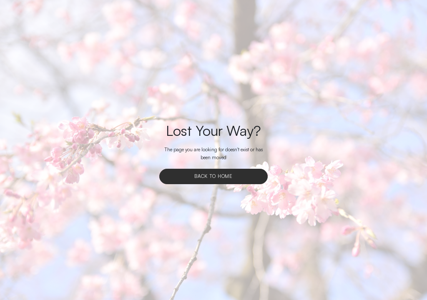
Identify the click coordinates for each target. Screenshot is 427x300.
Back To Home (213, 176)
